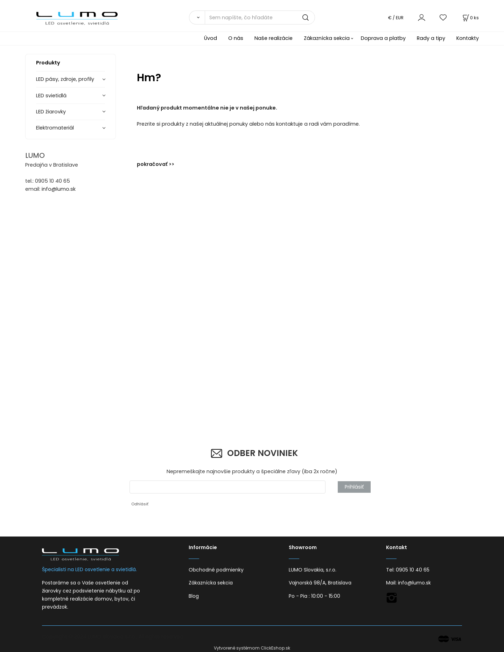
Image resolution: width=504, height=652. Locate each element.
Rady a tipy (431, 38)
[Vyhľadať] (197, 17)
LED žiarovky (51, 111)
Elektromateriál (55, 127)
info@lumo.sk (59, 188)
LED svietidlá (51, 95)
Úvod (210, 38)
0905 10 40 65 (412, 569)
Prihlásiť (354, 486)
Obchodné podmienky (216, 569)
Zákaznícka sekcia (327, 38)
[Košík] (470, 17)
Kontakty (467, 38)
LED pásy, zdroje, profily (65, 79)
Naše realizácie (273, 38)
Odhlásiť (139, 504)
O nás (235, 38)
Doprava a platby (383, 38)
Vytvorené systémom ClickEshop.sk (252, 648)
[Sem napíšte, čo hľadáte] (260, 17)
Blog (194, 596)
